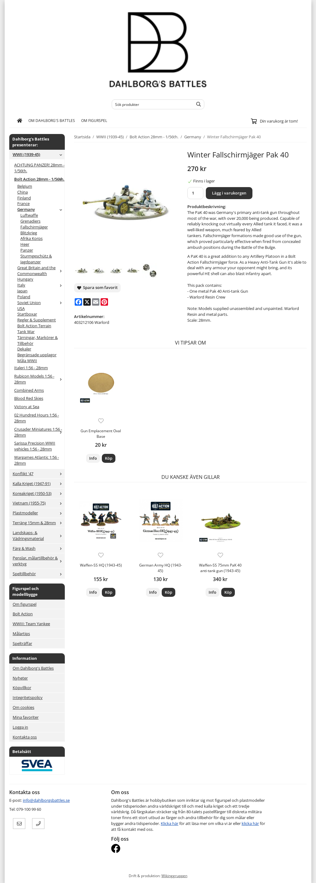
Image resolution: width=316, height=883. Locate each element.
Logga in (20, 727)
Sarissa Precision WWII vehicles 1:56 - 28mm (34, 446)
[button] (108, 458)
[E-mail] (95, 302)
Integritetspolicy (28, 697)
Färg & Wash (38, 548)
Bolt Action (23, 614)
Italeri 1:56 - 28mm (31, 367)
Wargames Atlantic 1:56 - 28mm (36, 460)
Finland (24, 198)
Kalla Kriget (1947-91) (38, 483)
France (23, 203)
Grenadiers (30, 221)
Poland (23, 296)
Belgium (24, 186)
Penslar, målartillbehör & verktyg (38, 561)
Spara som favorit (97, 287)
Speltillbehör (38, 573)
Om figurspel (94, 120)
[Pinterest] (104, 302)
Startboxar (27, 314)
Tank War (26, 331)
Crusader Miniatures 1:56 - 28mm (39, 432)
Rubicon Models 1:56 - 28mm (39, 379)
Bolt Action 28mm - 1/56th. (39, 179)
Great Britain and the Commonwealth (40, 270)
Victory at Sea (26, 406)
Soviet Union (40, 302)
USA (21, 308)
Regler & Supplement (36, 320)
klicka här (250, 823)
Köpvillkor (22, 687)
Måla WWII (27, 360)
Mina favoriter (26, 717)
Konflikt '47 (38, 473)
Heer (24, 244)
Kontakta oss (25, 737)
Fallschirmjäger (34, 227)
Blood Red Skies (28, 398)
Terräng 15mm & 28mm (38, 522)
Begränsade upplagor (36, 355)
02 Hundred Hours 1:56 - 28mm (36, 418)
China (22, 192)
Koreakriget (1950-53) (38, 493)
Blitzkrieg (28, 233)
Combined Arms (29, 390)
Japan (22, 291)
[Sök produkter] (151, 104)
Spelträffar (22, 643)
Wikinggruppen (174, 875)
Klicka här (169, 823)
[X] (87, 302)
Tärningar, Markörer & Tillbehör (37, 340)
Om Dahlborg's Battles (51, 120)
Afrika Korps (31, 238)
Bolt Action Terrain (34, 326)
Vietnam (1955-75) (38, 503)
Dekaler (24, 349)
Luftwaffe (29, 215)
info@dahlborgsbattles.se (46, 800)
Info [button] (93, 458)
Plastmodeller (38, 513)
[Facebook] (78, 302)
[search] (197, 104)
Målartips (21, 633)
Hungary (25, 279)
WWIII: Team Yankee (31, 623)
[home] (19, 121)
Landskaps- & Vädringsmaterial (38, 535)
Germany (40, 209)
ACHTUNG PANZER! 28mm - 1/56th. (39, 168)
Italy (40, 285)
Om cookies (23, 707)
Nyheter (20, 678)
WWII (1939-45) (38, 154)
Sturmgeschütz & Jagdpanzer (36, 259)
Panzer (26, 250)
